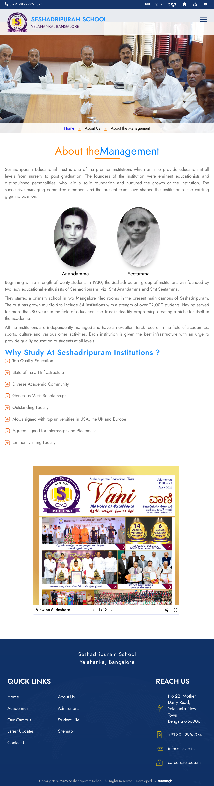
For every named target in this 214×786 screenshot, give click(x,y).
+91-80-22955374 (179, 734)
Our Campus (19, 720)
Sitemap (65, 731)
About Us (66, 697)
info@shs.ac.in (175, 748)
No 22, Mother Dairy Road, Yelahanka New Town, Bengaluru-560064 (179, 708)
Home (69, 128)
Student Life (68, 720)
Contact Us (17, 742)
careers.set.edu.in (178, 762)
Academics (17, 708)
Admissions (68, 708)
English (158, 4)
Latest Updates (20, 731)
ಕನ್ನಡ (172, 4)
